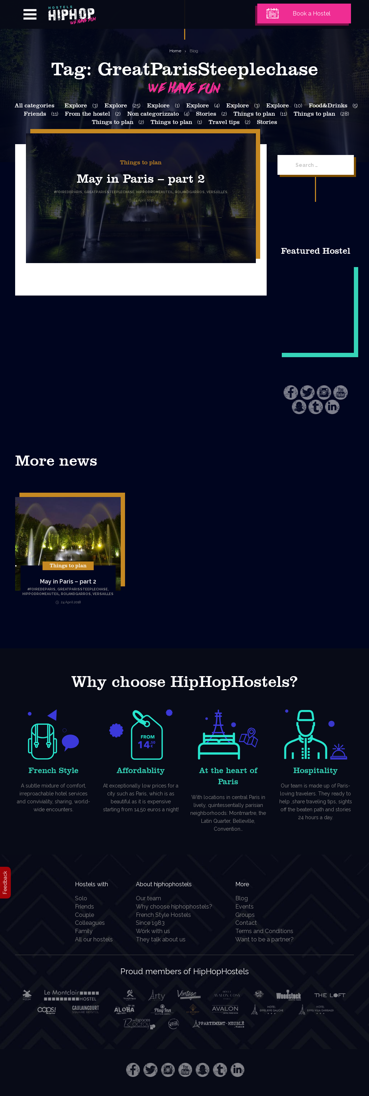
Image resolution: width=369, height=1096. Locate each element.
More (249, 883)
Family (80, 931)
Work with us (156, 931)
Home (175, 50)
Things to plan (254, 114)
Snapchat (299, 407)
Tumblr (315, 407)
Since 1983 (153, 922)
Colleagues (86, 922)
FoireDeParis (42, 589)
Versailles (103, 594)
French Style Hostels (166, 914)
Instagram (324, 392)
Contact (250, 922)
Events (249, 906)
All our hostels (90, 939)
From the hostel (87, 114)
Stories (206, 114)
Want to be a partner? (269, 939)
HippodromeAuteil (40, 594)
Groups (249, 914)
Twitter (307, 392)
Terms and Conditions (269, 931)
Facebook (291, 392)
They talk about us (164, 939)
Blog (194, 50)
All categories (34, 105)
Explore (76, 105)
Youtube (340, 392)
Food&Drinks (328, 105)
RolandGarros (76, 594)
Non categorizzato (153, 114)
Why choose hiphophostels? (177, 906)
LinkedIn (332, 407)
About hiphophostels (178, 883)
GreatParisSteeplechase (82, 589)
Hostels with (93, 883)
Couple (80, 914)
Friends (35, 114)
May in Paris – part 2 (140, 178)
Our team (151, 898)
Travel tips (224, 122)
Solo (77, 898)
